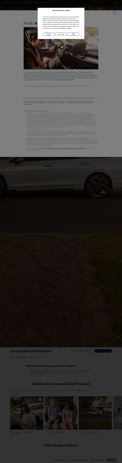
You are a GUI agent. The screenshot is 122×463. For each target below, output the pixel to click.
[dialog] (61, 231)
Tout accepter (73, 34)
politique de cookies (66, 28)
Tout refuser (61, 34)
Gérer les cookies (48, 34)
